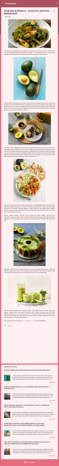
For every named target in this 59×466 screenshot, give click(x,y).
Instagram (24, 320)
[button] (54, 10)
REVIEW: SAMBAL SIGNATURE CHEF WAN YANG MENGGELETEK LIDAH (27, 370)
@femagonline (10, 3)
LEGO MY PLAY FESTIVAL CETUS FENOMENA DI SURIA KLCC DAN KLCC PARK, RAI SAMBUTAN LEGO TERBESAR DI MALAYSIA (27, 443)
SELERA (9, 325)
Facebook (32, 320)
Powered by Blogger (29, 462)
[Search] (57, 4)
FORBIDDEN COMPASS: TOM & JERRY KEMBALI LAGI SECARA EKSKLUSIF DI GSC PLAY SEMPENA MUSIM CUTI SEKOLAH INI (24, 424)
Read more (52, 382)
